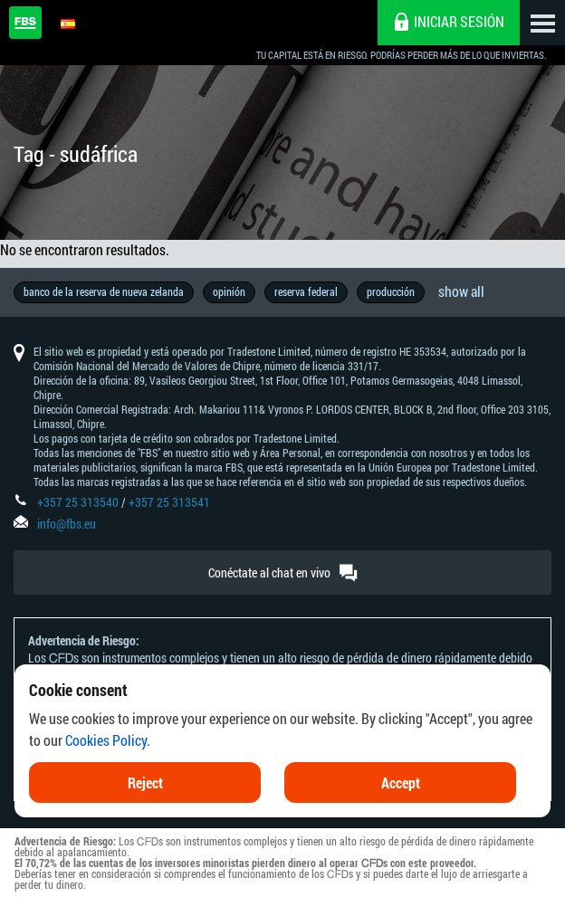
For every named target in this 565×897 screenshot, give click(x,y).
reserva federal (306, 291)
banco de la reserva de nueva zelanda (104, 291)
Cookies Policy (106, 768)
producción (391, 291)
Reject (145, 811)
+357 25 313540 (78, 502)
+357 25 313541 (169, 502)
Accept (400, 811)
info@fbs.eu (66, 523)
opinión (229, 291)
